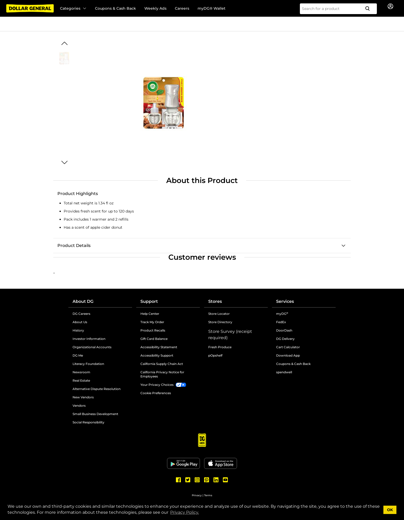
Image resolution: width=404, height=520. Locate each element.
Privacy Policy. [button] (184, 512)
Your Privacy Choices (157, 385)
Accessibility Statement (158, 347)
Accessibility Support (156, 355)
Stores (215, 301)
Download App (288, 355)
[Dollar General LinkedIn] (216, 479)
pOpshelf (215, 355)
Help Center (149, 314)
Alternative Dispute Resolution (97, 389)
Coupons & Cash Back (115, 8)
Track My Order (152, 322)
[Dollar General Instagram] (197, 479)
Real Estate (81, 380)
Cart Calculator (288, 347)
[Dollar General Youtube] (225, 479)
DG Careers (81, 314)
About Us (80, 322)
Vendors (79, 405)
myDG (282, 314)
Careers (182, 8)
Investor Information (89, 339)
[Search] (369, 8)
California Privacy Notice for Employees (162, 374)
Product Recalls (152, 330)
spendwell (284, 372)
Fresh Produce (219, 347)
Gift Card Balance (154, 339)
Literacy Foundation (88, 364)
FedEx (281, 322)
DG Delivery (285, 339)
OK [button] (390, 509)
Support (149, 301)
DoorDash (284, 330)
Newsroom (81, 372)
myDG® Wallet (211, 8)
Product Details (74, 245)
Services (285, 301)
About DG (83, 301)
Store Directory (220, 322)
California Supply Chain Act (161, 364)
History (78, 330)
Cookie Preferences (155, 393)
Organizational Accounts (92, 347)
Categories (73, 8)
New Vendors (83, 397)
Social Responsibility (88, 422)
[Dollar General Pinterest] (206, 479)
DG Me (78, 355)
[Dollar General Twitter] (188, 479)
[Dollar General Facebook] (178, 479)
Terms (208, 495)
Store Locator (219, 314)
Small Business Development (95, 414)
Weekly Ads (155, 8)
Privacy (197, 495)
